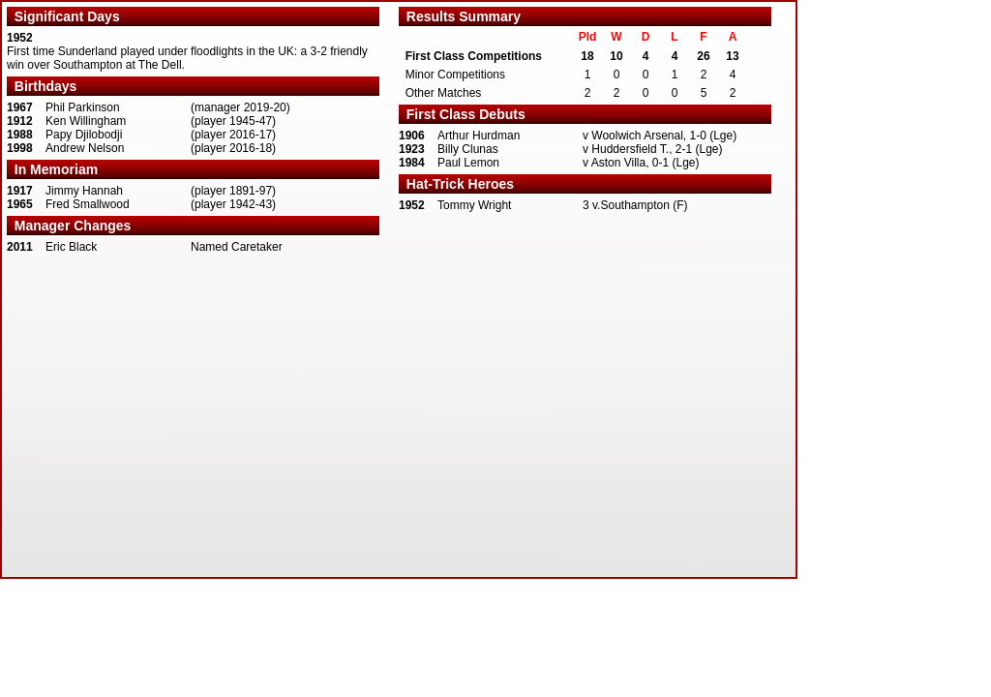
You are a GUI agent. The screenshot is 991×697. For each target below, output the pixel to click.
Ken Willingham (85, 121)
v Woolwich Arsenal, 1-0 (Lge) (659, 135)
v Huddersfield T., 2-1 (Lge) (653, 149)
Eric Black (71, 247)
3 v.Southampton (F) (635, 205)
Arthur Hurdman (478, 135)
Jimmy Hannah (84, 190)
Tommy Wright (474, 205)
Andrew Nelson (84, 148)
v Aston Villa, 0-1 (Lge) (641, 162)
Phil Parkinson (82, 107)
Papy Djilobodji (83, 134)
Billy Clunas (467, 149)
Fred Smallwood (87, 204)
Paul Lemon (468, 162)
